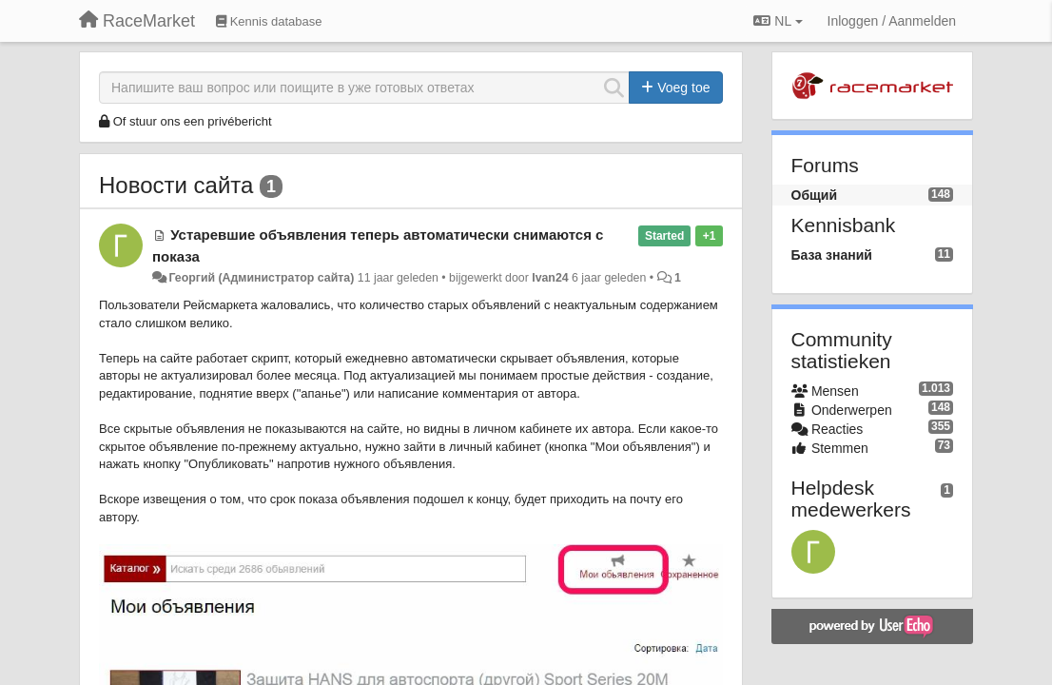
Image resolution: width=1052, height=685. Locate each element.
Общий (814, 195)
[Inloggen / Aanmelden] (892, 21)
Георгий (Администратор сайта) (261, 277)
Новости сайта (176, 185)
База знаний (831, 255)
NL (777, 21)
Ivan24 (550, 277)
